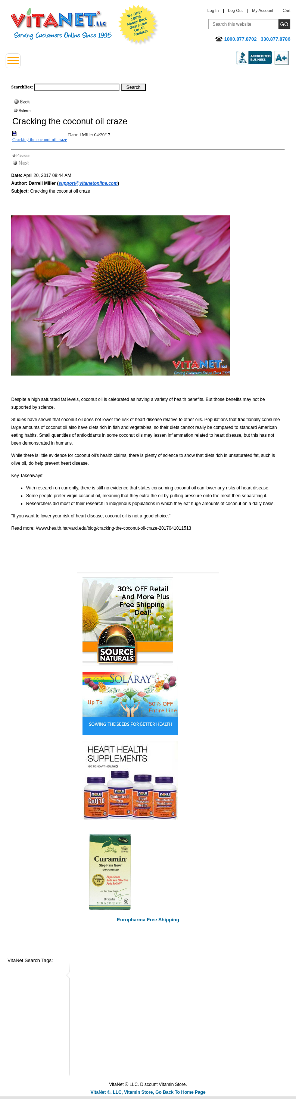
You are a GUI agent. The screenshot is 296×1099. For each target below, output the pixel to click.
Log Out (235, 10)
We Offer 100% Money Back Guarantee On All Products (138, 25)
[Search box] (76, 87)
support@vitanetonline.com (88, 183)
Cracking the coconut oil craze (39, 139)
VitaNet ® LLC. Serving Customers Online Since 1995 (61, 24)
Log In (213, 10)
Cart (286, 10)
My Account (262, 10)
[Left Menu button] (13, 60)
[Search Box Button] (133, 87)
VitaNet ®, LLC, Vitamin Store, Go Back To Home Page (147, 1092)
